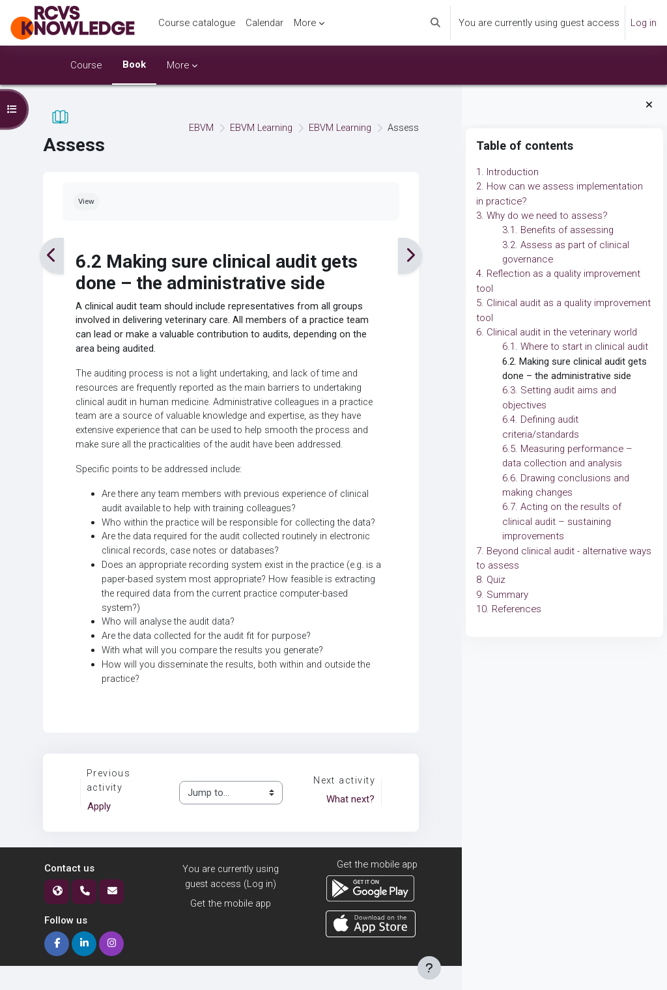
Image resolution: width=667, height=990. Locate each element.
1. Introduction (507, 172)
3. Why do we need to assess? (542, 215)
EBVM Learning (258, 128)
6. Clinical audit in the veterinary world (556, 332)
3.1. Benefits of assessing (558, 230)
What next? (349, 823)
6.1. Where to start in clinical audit (575, 346)
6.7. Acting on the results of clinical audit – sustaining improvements (561, 521)
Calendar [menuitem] (264, 23)
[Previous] (52, 256)
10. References (508, 609)
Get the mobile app (230, 927)
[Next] (409, 256)
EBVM (197, 128)
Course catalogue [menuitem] (196, 23)
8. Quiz (490, 580)
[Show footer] (429, 968)
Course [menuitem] (86, 65)
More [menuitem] (305, 23)
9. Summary (502, 595)
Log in (644, 23)
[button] (435, 23)
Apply (99, 830)
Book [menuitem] (134, 64)
